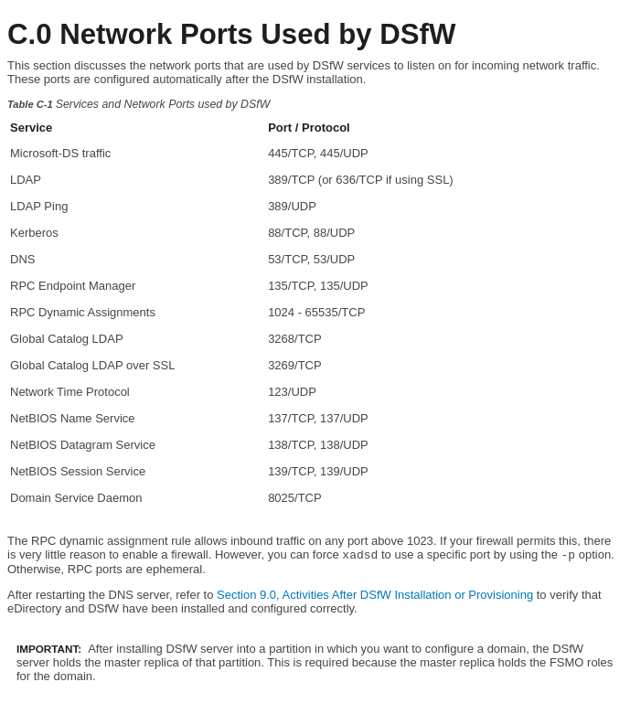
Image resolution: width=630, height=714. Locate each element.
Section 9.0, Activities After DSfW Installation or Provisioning (375, 595)
